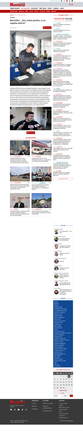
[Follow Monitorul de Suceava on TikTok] (22, 422)
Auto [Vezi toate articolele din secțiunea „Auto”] (55, 375)
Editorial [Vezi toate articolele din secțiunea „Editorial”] (56, 317)
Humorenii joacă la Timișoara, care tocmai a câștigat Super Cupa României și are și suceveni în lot (62, 145)
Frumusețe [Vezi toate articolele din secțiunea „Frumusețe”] (57, 369)
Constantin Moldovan (60, 271)
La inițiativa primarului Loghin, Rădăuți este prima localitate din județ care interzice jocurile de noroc (62, 170)
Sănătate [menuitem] (21, 12)
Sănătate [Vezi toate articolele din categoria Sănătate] (39, 161)
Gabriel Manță (58, 263)
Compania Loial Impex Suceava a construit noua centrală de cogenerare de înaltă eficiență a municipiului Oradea (62, 64)
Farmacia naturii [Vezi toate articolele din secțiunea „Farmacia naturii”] (58, 371)
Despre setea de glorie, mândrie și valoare (64, 289)
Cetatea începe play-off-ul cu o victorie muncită (61, 35)
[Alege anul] (66, 408)
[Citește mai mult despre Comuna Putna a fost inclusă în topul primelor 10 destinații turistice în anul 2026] (41, 205)
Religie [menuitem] (48, 12)
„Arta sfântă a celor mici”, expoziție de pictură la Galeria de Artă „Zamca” (62, 161)
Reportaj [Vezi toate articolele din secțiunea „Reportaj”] (56, 316)
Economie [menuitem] (42, 12)
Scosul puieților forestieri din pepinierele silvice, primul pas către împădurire (62, 122)
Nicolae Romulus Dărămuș (61, 285)
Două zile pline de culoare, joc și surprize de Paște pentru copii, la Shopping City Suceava (62, 137)
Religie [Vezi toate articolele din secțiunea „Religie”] (56, 314)
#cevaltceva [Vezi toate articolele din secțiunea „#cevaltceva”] (57, 378)
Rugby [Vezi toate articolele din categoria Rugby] (58, 142)
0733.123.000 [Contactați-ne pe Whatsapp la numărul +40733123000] (55, 1)
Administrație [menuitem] (13, 12)
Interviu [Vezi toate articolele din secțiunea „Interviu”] (56, 342)
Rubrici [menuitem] (56, 9)
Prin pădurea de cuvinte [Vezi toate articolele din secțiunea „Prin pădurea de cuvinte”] (60, 323)
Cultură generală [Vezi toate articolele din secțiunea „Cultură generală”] (58, 359)
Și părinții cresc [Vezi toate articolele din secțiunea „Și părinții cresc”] (58, 364)
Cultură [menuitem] (36, 12)
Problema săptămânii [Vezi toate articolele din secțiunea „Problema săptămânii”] (59, 355)
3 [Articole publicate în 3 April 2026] (66, 389)
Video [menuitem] (62, 9)
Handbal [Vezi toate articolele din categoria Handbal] (59, 27)
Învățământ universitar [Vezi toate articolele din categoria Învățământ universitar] (62, 174)
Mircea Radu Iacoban (60, 249)
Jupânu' (61, 418)
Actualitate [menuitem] (25, 9)
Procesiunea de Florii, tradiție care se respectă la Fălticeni (62, 99)
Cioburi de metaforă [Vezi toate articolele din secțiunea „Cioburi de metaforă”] (59, 324)
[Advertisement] (63, 214)
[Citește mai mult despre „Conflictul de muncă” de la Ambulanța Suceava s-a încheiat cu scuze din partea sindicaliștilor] (41, 152)
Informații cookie (47, 423)
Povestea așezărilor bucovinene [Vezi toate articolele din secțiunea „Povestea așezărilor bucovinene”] (62, 345)
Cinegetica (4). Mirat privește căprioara (65, 259)
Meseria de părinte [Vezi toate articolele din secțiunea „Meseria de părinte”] (59, 357)
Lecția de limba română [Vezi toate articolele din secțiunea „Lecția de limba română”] (60, 361)
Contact (34, 415)
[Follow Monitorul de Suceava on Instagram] (14, 422)
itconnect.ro (70, 433)
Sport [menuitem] (50, 9)
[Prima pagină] (17, 5)
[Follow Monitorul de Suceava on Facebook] (11, 422)
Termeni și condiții (48, 415)
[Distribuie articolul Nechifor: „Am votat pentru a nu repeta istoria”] (47, 29)
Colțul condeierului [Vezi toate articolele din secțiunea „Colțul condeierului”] (59, 329)
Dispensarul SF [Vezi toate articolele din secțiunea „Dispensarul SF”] (58, 349)
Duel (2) (62, 273)
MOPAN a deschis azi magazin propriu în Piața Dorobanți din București (61, 186)
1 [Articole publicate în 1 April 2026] (60, 389)
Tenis (60, 424)
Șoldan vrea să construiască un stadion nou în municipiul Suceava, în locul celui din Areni (62, 130)
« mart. (62, 405)
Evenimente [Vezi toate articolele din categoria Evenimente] (59, 75)
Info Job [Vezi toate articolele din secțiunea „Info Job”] (56, 376)
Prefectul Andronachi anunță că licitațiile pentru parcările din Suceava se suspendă (62, 114)
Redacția (34, 418)
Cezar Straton (58, 256)
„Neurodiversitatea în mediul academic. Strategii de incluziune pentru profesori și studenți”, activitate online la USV (62, 178)
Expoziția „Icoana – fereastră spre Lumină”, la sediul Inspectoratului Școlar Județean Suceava (62, 42)
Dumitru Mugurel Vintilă (61, 293)
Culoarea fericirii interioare (64, 281)
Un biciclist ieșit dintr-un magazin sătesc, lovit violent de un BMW (62, 72)
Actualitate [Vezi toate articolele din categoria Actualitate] (17, 161)
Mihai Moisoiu (58, 278)
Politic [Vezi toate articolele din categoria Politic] (16, 213)
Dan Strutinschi (58, 241)
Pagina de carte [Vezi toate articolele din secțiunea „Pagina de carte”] (58, 335)
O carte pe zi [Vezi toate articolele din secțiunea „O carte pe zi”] (57, 336)
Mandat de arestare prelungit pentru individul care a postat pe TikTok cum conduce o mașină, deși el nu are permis (63, 91)
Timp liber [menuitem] (42, 9)
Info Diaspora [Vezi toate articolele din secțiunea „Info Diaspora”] (57, 368)
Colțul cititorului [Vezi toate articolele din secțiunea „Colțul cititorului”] (58, 340)
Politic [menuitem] (26, 12)
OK (71, 408)
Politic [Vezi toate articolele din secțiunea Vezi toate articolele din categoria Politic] (11, 17)
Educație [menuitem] (34, 9)
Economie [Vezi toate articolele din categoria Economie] (59, 60)
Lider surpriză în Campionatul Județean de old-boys (61, 56)
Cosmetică (62, 428)
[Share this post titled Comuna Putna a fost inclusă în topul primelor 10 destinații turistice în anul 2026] (50, 214)
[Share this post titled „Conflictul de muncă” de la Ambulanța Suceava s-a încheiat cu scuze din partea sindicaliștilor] (50, 161)
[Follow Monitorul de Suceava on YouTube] (19, 422)
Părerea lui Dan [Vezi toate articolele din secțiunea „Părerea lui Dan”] (58, 326)
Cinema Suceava (63, 426)
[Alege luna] (58, 408)
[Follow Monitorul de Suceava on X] (26, 422)
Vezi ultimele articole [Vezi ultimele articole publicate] (63, 191)
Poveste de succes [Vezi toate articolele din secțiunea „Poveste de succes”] (59, 343)
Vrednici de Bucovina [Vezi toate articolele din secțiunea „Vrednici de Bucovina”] (60, 350)
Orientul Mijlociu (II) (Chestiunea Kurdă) (65, 296)
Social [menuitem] (31, 12)
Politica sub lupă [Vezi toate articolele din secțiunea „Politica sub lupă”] (58, 354)
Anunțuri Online (63, 415)
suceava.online (63, 422)
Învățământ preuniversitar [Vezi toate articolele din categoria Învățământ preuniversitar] (42, 187)
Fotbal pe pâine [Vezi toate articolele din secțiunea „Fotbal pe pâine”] (58, 328)
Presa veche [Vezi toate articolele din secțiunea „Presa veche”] (57, 331)
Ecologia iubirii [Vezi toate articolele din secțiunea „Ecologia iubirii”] (58, 319)
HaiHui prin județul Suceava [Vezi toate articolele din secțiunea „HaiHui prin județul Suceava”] (61, 352)
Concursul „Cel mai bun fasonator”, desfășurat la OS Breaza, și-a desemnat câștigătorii (62, 50)
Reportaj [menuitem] (53, 12)
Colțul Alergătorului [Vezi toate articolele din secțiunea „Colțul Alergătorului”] (59, 347)
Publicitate (35, 421)
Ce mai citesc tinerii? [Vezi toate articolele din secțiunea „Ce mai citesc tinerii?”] (59, 333)
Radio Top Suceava (64, 420)
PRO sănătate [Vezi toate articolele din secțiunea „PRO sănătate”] (57, 338)
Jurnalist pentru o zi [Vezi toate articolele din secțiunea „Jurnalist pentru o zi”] (59, 362)
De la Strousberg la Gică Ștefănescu (65, 251)
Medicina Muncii (63, 430)
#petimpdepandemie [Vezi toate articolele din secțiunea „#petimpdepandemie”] (59, 366)
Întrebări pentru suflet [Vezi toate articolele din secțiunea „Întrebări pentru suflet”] (60, 373)
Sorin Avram (57, 300)
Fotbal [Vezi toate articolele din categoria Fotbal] (58, 33)
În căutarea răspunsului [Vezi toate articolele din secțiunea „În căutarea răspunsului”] (60, 321)
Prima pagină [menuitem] (15, 9)
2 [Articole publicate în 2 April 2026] (63, 389)
